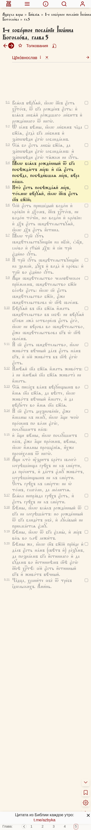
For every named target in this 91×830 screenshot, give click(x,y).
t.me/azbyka (44, 820)
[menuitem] (8, 4)
